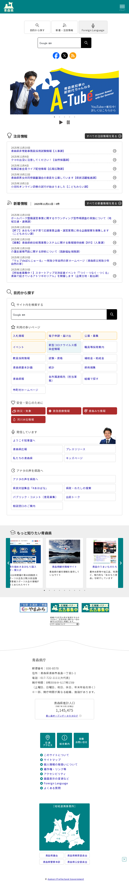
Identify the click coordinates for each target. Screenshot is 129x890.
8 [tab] (79, 590)
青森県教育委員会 (77, 855)
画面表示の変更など (56, 778)
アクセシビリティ (55, 774)
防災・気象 (24, 411)
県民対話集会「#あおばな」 (30, 488)
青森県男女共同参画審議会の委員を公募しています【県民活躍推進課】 (54, 177)
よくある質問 (52, 788)
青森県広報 (20, 449)
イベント (18, 347)
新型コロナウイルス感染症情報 (63, 347)
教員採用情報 (21, 358)
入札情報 (18, 336)
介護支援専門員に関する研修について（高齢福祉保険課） (46, 251)
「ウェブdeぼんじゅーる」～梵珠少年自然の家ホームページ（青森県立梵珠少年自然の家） (60, 262)
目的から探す (37, 30)
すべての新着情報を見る (102, 203)
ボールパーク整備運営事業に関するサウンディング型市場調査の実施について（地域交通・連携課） (61, 220)
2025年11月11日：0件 (46, 204)
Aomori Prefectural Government (66, 879)
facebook (56, 55)
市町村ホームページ (25, 390)
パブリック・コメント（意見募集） (35, 497)
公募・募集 (91, 336)
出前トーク (73, 497)
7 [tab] (74, 590)
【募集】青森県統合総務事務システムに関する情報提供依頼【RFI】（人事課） (58, 242)
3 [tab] (64, 117)
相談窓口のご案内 (24, 506)
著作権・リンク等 (55, 769)
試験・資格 (56, 358)
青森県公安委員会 (77, 862)
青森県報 (18, 379)
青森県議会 (52, 855)
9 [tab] (84, 590)
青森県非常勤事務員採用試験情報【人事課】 (38, 150)
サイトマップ (52, 760)
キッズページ (74, 458)
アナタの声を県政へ (25, 479)
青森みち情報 (97, 411)
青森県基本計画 (23, 367)
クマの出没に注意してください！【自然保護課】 (41, 159)
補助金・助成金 (94, 358)
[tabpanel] (64, 90)
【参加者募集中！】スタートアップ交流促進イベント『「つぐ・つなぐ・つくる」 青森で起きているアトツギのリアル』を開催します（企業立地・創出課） (60, 274)
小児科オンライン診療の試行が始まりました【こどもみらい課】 (50, 186)
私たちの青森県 (23, 458)
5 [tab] (74, 117)
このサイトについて (56, 755)
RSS (73, 55)
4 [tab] (69, 117)
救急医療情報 (61, 411)
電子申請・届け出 (60, 336)
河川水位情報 (25, 419)
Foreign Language (93, 30)
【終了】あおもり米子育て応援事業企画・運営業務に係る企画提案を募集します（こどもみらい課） (60, 232)
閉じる (124, 859)
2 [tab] (59, 117)
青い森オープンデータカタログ (62, 715)
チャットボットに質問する (118, 868)
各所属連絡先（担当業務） (63, 378)
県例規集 (90, 367)
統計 (51, 367)
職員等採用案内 (94, 347)
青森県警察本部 (51, 862)
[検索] (59, 43)
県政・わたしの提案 (78, 488)
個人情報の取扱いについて (61, 764)
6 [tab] (69, 590)
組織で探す (91, 379)
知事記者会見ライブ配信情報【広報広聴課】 (38, 168)
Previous (8, 563)
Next (120, 563)
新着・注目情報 (64, 30)
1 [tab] (54, 117)
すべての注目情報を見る (102, 136)
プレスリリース (76, 449)
